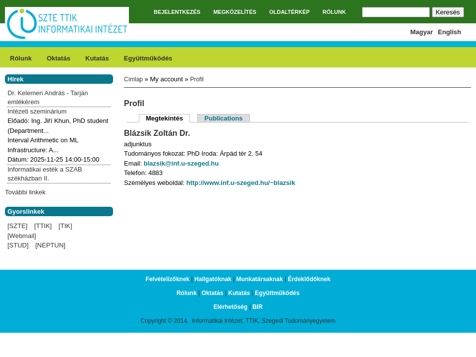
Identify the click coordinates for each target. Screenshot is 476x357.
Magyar (422, 32)
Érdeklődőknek (309, 279)
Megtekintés (168, 118)
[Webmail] (21, 235)
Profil (196, 79)
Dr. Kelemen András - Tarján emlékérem (47, 97)
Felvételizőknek (168, 279)
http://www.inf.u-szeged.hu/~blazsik (240, 182)
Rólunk (21, 58)
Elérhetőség (230, 306)
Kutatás (97, 58)
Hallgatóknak (213, 279)
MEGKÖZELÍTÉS (234, 12)
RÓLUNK (334, 12)
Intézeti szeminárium (36, 111)
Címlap (133, 79)
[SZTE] (17, 226)
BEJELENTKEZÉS (177, 12)
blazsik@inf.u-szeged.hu (181, 163)
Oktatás (58, 58)
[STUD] (18, 245)
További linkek (25, 192)
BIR (257, 306)
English (449, 32)
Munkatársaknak (260, 279)
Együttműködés (148, 58)
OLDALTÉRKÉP (289, 12)
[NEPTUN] (50, 245)
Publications (223, 118)
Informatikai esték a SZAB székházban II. (44, 174)
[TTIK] (43, 226)
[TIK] (65, 226)
